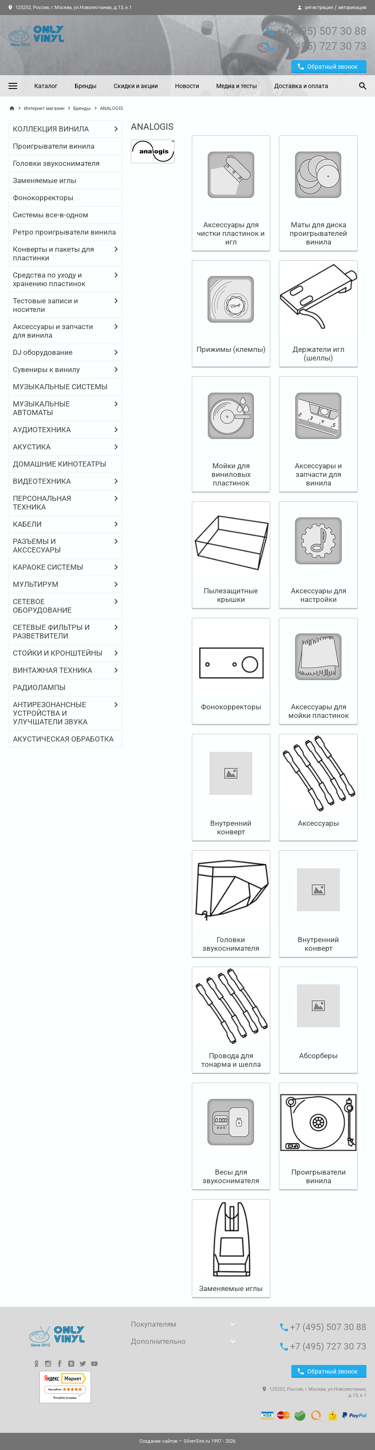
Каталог (45, 85)
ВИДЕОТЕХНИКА (42, 481)
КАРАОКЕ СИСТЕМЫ (48, 567)
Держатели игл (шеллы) (319, 353)
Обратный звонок (328, 66)
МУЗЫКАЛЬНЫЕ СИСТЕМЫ (60, 386)
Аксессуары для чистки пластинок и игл (231, 233)
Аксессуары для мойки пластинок (318, 711)
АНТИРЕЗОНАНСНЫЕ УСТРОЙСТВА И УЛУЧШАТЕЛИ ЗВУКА (50, 713)
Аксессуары (318, 823)
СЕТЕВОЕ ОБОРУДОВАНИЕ (42, 605)
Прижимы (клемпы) (231, 349)
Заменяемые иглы (44, 180)
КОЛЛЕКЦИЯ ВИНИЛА (51, 129)
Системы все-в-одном (50, 215)
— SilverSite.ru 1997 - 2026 (187, 1441)
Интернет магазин (44, 108)
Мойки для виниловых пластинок (231, 474)
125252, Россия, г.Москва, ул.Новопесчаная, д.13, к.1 (70, 7)
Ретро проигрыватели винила (64, 232)
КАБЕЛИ (27, 524)
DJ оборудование (43, 352)
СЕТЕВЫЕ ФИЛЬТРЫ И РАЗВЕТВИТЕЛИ (51, 631)
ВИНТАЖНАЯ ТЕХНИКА (52, 670)
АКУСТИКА (32, 447)
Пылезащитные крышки (231, 595)
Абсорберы (318, 1055)
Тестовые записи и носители (45, 305)
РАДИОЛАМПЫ (39, 687)
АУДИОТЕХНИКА (42, 429)
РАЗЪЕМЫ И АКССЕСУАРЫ (37, 545)
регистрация (319, 7)
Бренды (86, 85)
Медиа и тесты (236, 85)
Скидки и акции (136, 85)
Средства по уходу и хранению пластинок (49, 279)
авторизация (352, 7)
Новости (187, 85)
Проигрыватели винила (53, 146)
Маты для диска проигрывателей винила (318, 233)
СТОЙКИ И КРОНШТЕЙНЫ (58, 653)
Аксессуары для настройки (318, 595)
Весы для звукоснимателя (231, 1176)
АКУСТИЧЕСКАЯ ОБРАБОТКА (63, 739)
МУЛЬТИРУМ (35, 584)
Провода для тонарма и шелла (231, 1059)
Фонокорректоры (43, 197)
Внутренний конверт (230, 827)
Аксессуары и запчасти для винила (53, 330)
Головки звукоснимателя (56, 163)
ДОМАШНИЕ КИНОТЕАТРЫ (59, 464)
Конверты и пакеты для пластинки (53, 253)
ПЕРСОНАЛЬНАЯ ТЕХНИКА (42, 502)
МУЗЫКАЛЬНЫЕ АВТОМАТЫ (41, 408)
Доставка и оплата (301, 85)
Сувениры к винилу (46, 369)
